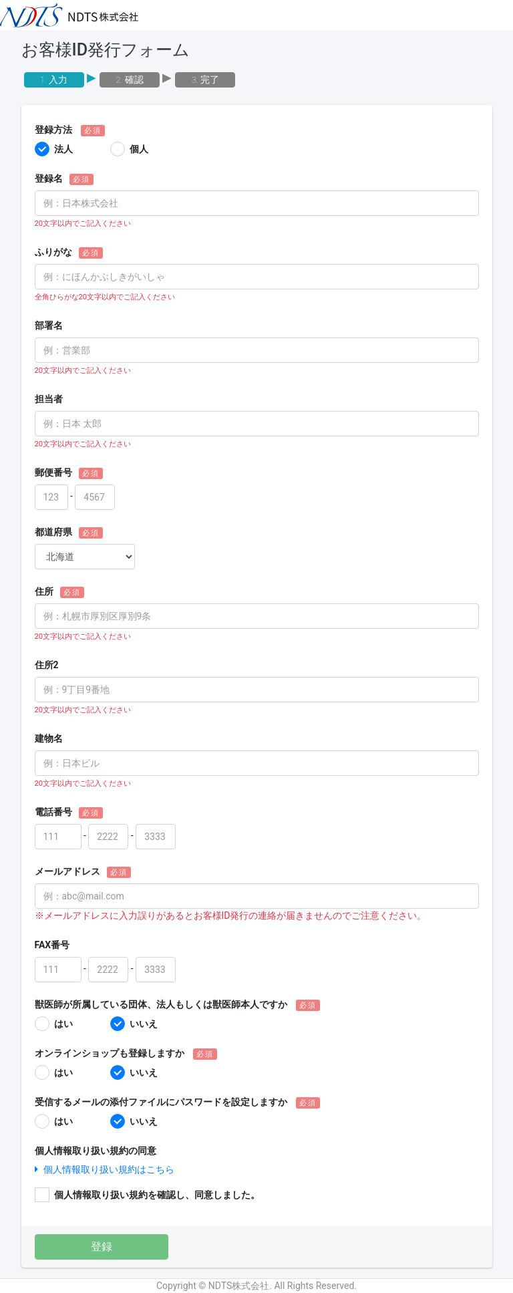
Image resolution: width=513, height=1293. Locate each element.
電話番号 (53, 812)
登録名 (49, 178)
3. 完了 (206, 79)
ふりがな (53, 252)
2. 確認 (130, 79)
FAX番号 (52, 945)
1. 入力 (54, 79)
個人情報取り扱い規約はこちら (104, 1169)
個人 (139, 149)
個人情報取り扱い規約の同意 (95, 1150)
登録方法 (53, 129)
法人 (63, 149)
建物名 (49, 738)
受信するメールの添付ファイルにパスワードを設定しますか (161, 1102)
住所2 (47, 665)
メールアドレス (67, 871)
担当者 (49, 399)
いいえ (144, 1023)
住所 (44, 591)
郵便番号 (53, 472)
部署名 (49, 325)
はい (63, 1023)
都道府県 (53, 532)
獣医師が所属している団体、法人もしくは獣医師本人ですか (161, 1004)
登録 (101, 1246)
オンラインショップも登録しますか (109, 1053)
